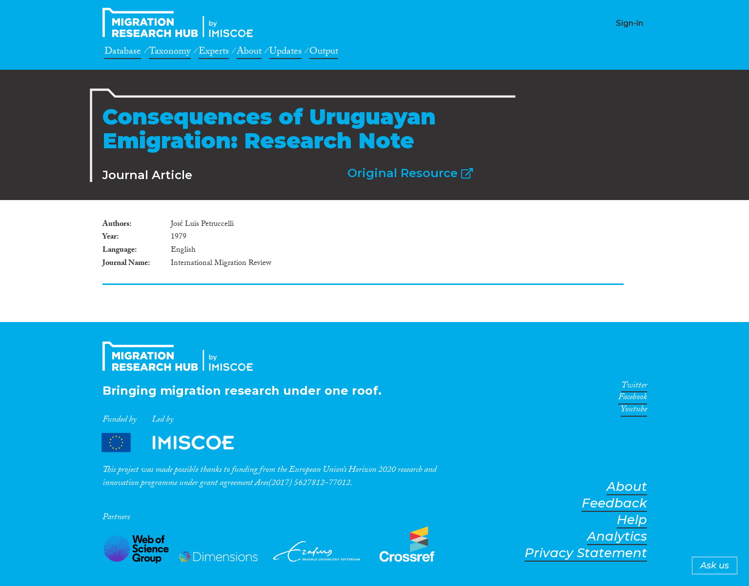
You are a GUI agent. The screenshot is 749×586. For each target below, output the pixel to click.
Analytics (617, 536)
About (249, 52)
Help (632, 519)
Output (323, 52)
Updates (285, 52)
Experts (214, 52)
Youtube (634, 411)
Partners (176, 443)
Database (122, 52)
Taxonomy (170, 52)
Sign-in (629, 23)
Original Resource (410, 173)
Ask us (714, 565)
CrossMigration (180, 22)
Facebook (632, 398)
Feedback (614, 503)
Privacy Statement (586, 553)
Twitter (634, 387)
